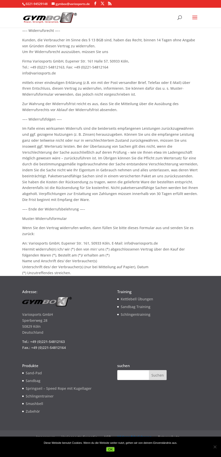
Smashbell (34, 403)
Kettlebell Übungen (137, 299)
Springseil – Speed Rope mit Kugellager (59, 388)
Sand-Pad (34, 373)
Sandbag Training (135, 306)
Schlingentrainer (40, 396)
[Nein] (214, 446)
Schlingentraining (135, 314)
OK (110, 449)
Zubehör (33, 411)
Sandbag (33, 380)
